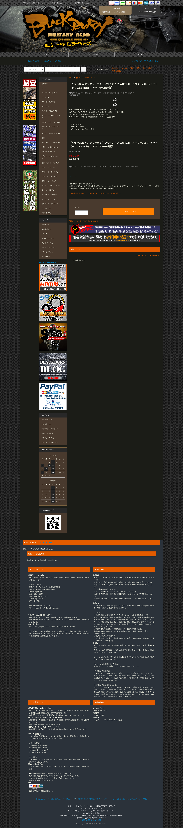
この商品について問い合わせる (98, 193)
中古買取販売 (46, 424)
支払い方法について (42, 799)
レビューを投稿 (154, 255)
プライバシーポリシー (103, 799)
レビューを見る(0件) (140, 255)
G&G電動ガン (46, 229)
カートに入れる (128, 211)
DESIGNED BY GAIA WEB (91, 820)
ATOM (145, 799)
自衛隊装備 (45, 225)
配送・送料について (57, 799)
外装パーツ (79, 78)
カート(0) (137, 54)
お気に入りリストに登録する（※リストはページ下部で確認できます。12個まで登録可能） (104, 166)
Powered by (91, 824)
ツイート (72, 176)
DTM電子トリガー (48, 238)
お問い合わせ (91, 54)
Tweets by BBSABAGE (47, 262)
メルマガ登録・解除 (150, 61)
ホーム (71, 78)
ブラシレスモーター (48, 252)
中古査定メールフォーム (50, 429)
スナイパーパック (48, 243)
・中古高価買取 (116, 71)
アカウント (46, 54)
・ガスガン (123, 68)
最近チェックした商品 (51, 61)
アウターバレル (90, 78)
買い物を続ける (115, 193)
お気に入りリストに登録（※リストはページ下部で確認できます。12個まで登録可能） (102, 93)
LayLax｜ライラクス (48, 247)
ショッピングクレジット (50, 442)
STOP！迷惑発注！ (48, 433)
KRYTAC (44, 234)
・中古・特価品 (146, 68)
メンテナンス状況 (48, 438)
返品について (73, 221)
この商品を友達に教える (77, 193)
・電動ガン (114, 68)
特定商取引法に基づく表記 (89, 221)
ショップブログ (136, 61)
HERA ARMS (46, 256)
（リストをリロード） (46, 543)
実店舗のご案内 (47, 420)
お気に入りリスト (31, 61)
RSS (140, 799)
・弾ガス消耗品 (134, 68)
